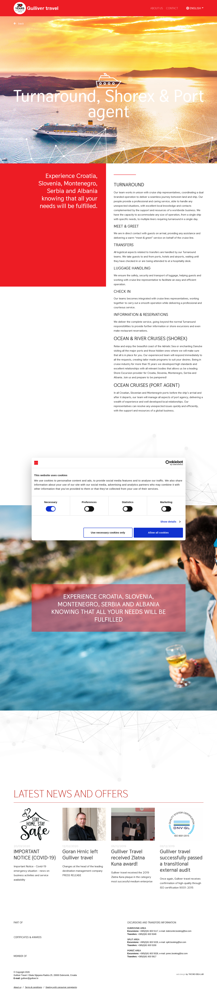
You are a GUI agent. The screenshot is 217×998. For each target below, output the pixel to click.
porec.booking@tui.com (177, 953)
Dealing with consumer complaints (61, 987)
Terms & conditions (33, 987)
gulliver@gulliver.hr (29, 978)
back (19, 23)
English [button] (193, 8)
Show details (168, 521)
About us (17, 987)
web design (180, 974)
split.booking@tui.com (176, 942)
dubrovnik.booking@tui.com (178, 931)
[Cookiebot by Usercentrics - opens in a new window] (168, 462)
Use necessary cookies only (108, 532)
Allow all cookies (158, 532)
